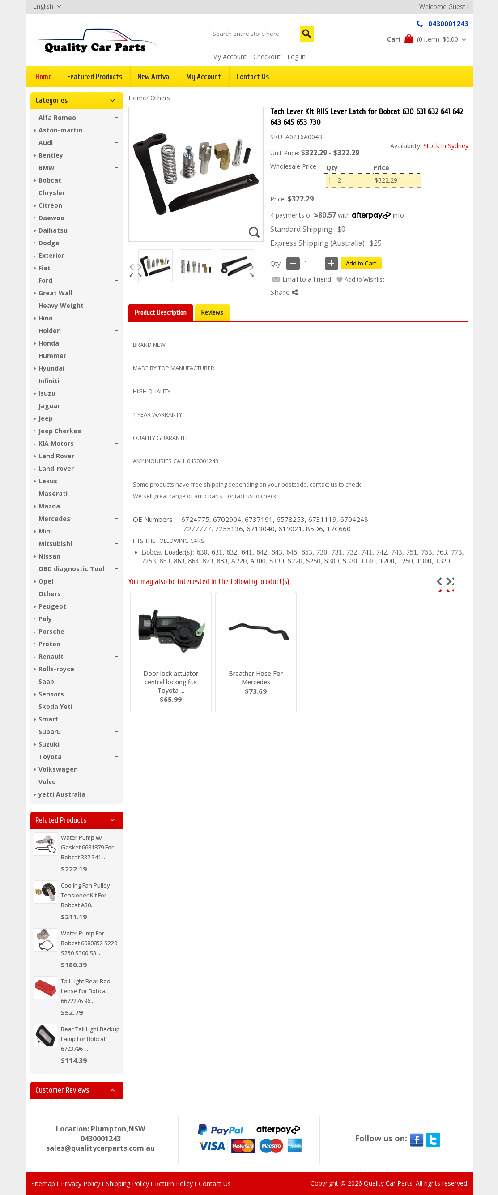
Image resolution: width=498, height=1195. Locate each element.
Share (284, 292)
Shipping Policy (127, 1183)
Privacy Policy (80, 1183)
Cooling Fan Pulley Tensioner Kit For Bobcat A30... (85, 895)
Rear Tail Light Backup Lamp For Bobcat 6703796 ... (90, 1039)
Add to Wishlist (364, 279)
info (398, 215)
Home (137, 98)
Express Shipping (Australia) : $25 (326, 243)
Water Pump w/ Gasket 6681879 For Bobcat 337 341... (87, 847)
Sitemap (43, 1183)
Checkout (267, 56)
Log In (296, 56)
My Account (229, 56)
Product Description (161, 312)
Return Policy (174, 1183)
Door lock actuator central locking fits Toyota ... (170, 682)
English (43, 6)
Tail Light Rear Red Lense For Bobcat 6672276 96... (86, 991)
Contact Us (215, 1183)
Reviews (212, 312)
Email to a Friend (306, 279)
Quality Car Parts (388, 1183)
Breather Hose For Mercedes (256, 677)
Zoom (254, 232)
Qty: (276, 263)
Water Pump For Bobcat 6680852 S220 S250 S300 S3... (89, 943)
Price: (278, 199)
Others (160, 98)
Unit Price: (284, 153)
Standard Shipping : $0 (307, 229)
